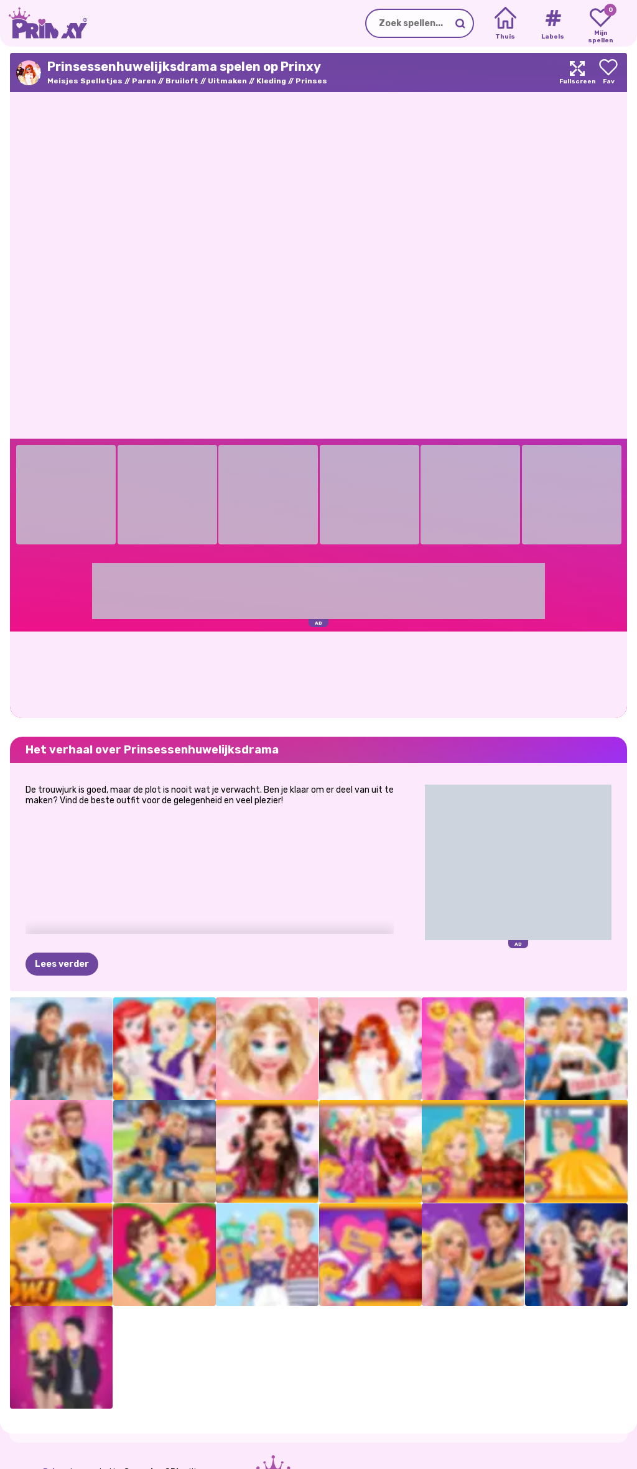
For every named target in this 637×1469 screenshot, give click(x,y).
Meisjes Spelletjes (85, 81)
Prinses (311, 81)
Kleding (271, 81)
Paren (144, 81)
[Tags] (553, 23)
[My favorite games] (601, 23)
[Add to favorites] (608, 72)
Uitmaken (227, 81)
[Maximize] (577, 72)
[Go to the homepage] (43, 23)
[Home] (505, 23)
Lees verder (62, 964)
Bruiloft (181, 81)
